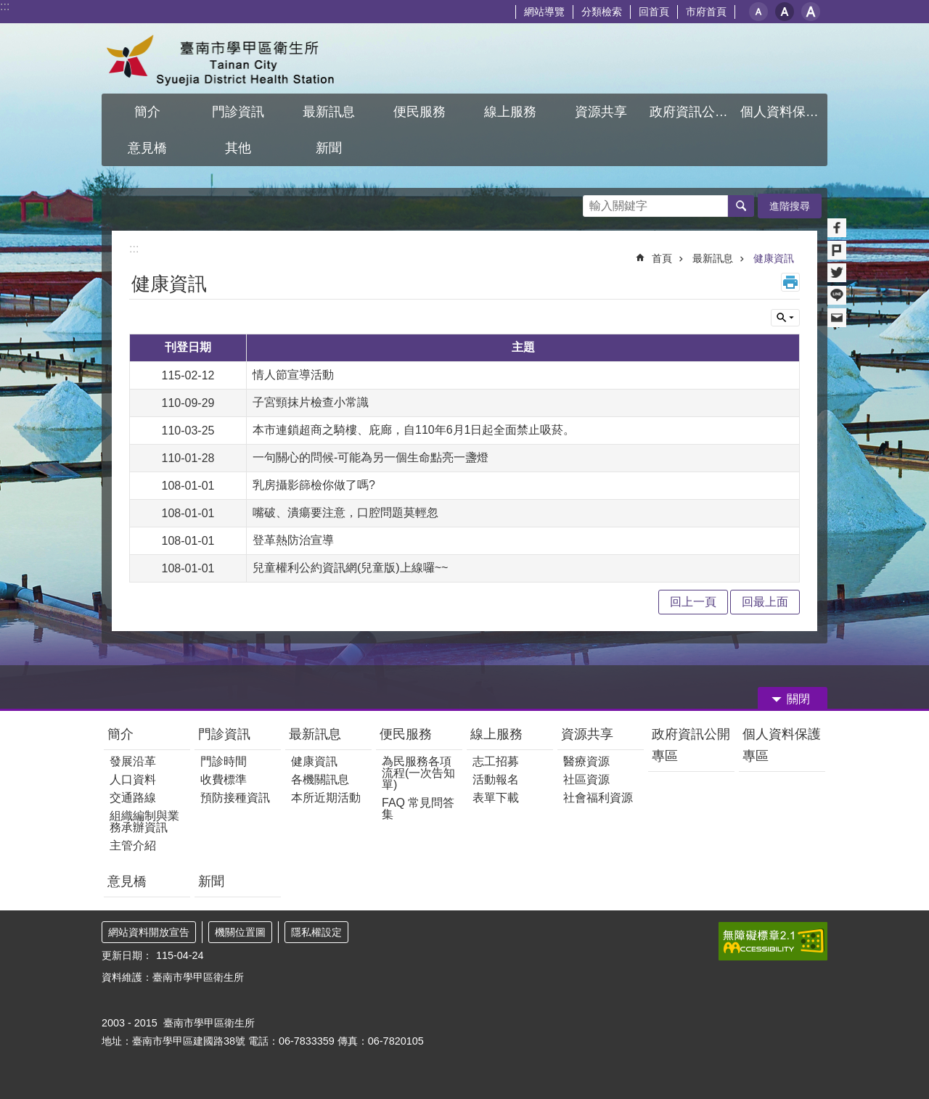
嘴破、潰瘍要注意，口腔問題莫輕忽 (345, 512)
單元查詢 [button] (785, 317)
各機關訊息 (320, 779)
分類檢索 (601, 11)
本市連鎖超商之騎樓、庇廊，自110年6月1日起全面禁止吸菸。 (414, 430)
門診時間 (223, 761)
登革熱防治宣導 (293, 540)
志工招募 (495, 761)
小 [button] (758, 11)
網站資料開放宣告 (148, 932)
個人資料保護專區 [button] (783, 111)
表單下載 (495, 797)
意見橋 (127, 881)
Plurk (836, 250)
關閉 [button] (798, 699)
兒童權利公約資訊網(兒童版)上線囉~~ (350, 567)
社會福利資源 (598, 797)
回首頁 (654, 11)
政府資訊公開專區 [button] (693, 111)
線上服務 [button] (510, 111)
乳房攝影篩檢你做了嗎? (314, 485)
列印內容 (790, 282)
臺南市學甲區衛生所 (229, 58)
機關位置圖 (240, 932)
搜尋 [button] (741, 206)
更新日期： (127, 955)
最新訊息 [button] (329, 111)
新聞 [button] (329, 148)
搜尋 (594, 202)
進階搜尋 (789, 206)
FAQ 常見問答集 (418, 808)
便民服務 (406, 734)
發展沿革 (133, 761)
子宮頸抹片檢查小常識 (311, 402)
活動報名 (495, 779)
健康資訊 (773, 258)
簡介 (120, 734)
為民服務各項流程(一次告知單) (418, 773)
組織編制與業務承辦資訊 (144, 821)
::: (4, 6)
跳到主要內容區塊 (7, 7)
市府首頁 (706, 11)
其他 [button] (238, 148)
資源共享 (587, 734)
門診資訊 (224, 734)
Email (836, 317)
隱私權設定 (316, 932)
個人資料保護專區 (781, 745)
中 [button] (784, 11)
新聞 (211, 881)
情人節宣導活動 (293, 375)
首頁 (662, 258)
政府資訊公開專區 (691, 745)
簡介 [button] (147, 111)
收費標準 (223, 779)
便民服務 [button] (419, 111)
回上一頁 (693, 602)
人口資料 (133, 779)
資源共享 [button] (601, 111)
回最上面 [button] (765, 602)
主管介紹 (133, 845)
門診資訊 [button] (238, 111)
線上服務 (496, 734)
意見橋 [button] (147, 148)
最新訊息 (712, 258)
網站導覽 (544, 11)
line (836, 295)
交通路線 (133, 797)
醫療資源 (586, 761)
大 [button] (810, 11)
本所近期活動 (326, 797)
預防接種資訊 (235, 797)
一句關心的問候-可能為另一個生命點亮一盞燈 (370, 457)
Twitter (836, 272)
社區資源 (586, 779)
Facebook (836, 227)
